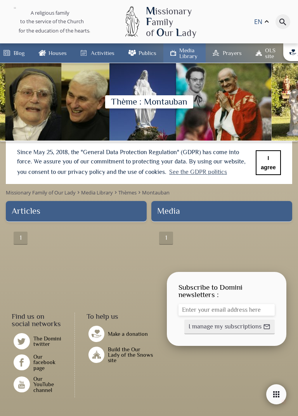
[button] (229, 326)
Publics (147, 53)
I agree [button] (268, 162)
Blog (19, 53)
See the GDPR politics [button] (198, 171)
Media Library (188, 53)
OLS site (270, 53)
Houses (58, 53)
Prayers (232, 53)
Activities (102, 53)
